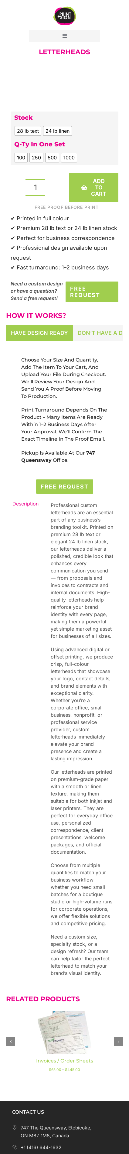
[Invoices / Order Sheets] (64, 1014)
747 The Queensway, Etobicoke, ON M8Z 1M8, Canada (51, 1132)
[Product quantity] (35, 187)
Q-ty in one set (39, 144)
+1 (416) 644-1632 (36, 1147)
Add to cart (93, 187)
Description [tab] (24, 504)
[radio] (28, 130)
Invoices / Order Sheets (64, 1061)
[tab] (39, 333)
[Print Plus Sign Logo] (64, 6)
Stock (23, 117)
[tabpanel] (64, 410)
